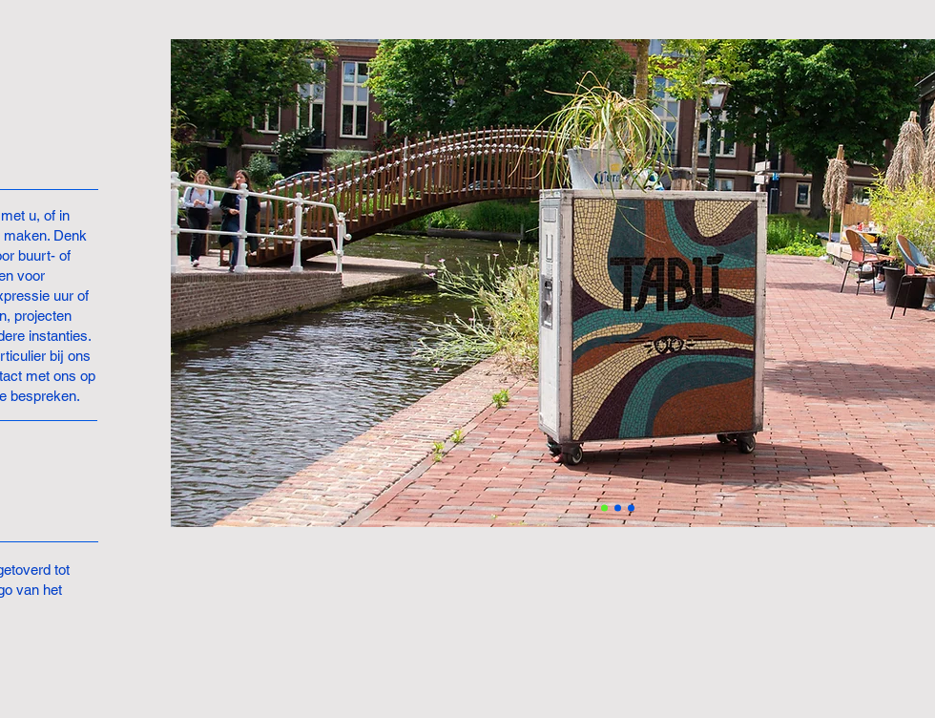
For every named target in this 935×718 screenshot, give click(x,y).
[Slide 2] (617, 508)
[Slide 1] (604, 508)
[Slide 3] (631, 508)
